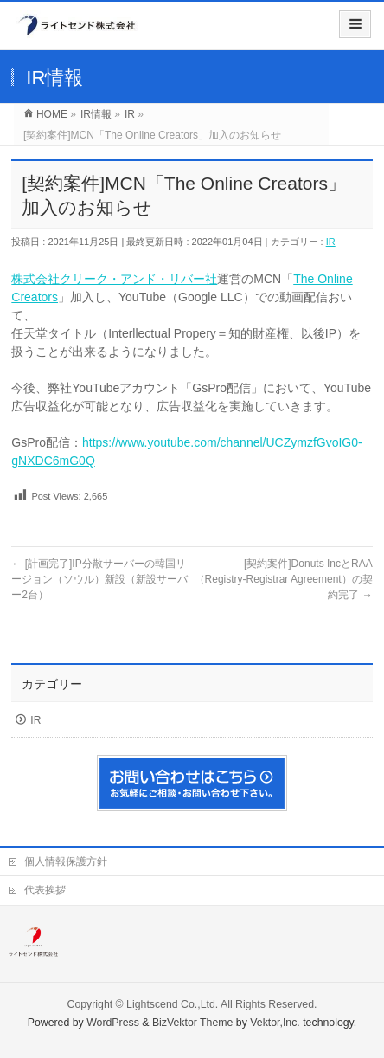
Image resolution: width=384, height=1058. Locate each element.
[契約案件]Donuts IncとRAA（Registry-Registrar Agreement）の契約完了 (284, 579)
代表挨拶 (45, 890)
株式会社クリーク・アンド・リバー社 (114, 279)
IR (331, 241)
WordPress (112, 1022)
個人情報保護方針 (65, 861)
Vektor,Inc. (275, 1022)
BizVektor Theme (193, 1022)
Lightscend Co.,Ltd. (172, 1004)
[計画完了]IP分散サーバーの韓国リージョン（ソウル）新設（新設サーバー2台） (99, 579)
